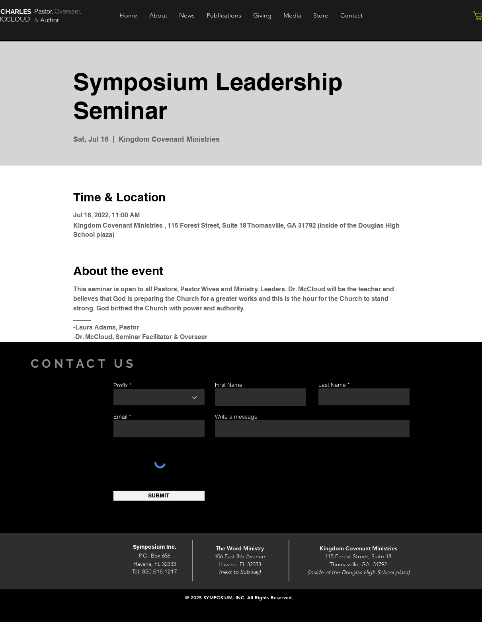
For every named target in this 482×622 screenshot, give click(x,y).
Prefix (120, 385)
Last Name (332, 385)
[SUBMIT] (159, 496)
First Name (228, 385)
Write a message (236, 416)
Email (120, 416)
